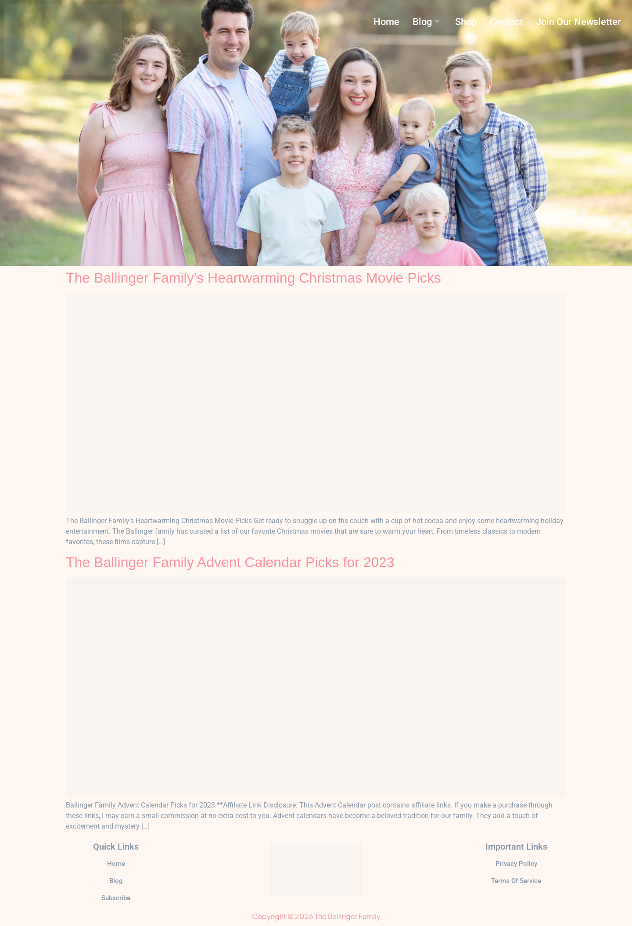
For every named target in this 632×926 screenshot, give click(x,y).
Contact (506, 21)
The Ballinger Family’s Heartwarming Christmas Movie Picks (253, 278)
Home (386, 21)
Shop (466, 21)
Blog (426, 21)
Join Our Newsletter (578, 21)
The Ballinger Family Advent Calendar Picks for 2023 (230, 562)
